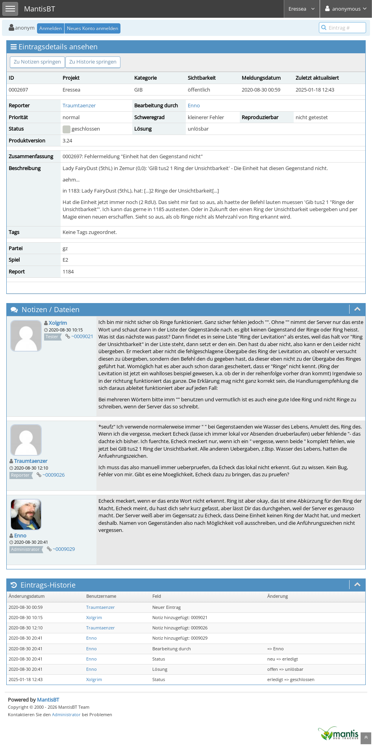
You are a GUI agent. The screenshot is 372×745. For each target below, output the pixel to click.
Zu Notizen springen (37, 61)
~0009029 (64, 548)
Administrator (66, 714)
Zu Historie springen (93, 61)
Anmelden (50, 28)
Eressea (301, 8)
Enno (194, 105)
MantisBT (48, 699)
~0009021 (82, 336)
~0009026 (54, 474)
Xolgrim (58, 322)
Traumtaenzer (79, 105)
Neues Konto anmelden (92, 28)
